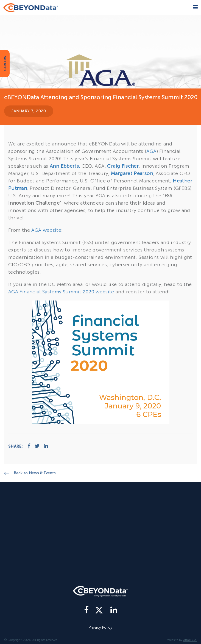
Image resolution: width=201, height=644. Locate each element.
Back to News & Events (35, 473)
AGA (151, 151)
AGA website (46, 230)
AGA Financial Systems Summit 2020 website (61, 292)
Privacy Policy (100, 627)
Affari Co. (190, 640)
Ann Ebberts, (65, 166)
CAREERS (5, 63)
